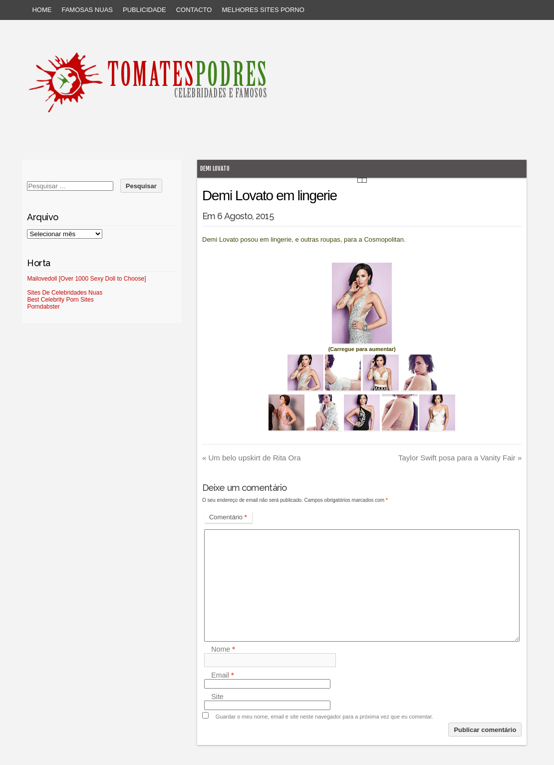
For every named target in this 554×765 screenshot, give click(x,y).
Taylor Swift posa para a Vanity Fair (460, 457)
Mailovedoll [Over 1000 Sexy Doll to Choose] (86, 278)
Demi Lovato (215, 168)
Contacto (194, 9)
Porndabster (43, 306)
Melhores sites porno (263, 9)
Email (222, 675)
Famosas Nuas (87, 9)
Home (41, 9)
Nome (223, 649)
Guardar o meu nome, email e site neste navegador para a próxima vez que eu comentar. (324, 717)
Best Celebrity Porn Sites (60, 299)
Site (217, 697)
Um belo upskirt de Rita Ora (251, 457)
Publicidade (144, 9)
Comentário (228, 517)
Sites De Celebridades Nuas (64, 292)
